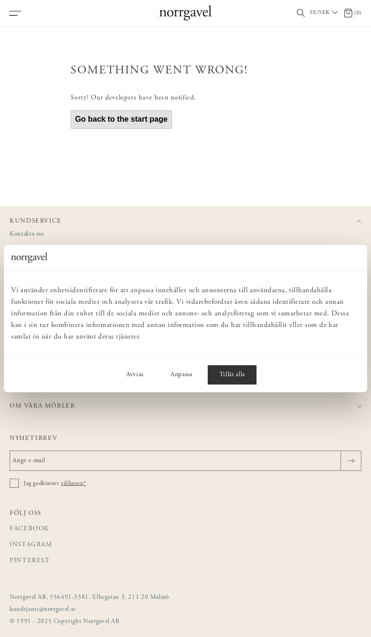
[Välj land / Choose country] (325, 13)
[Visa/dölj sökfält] (301, 13)
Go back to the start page (121, 119)
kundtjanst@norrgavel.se (43, 610)
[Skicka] (351, 461)
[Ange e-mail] (185, 461)
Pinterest (30, 561)
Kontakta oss (27, 234)
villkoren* (73, 483)
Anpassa (181, 374)
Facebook (29, 529)
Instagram (31, 545)
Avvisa (134, 374)
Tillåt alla (232, 374)
